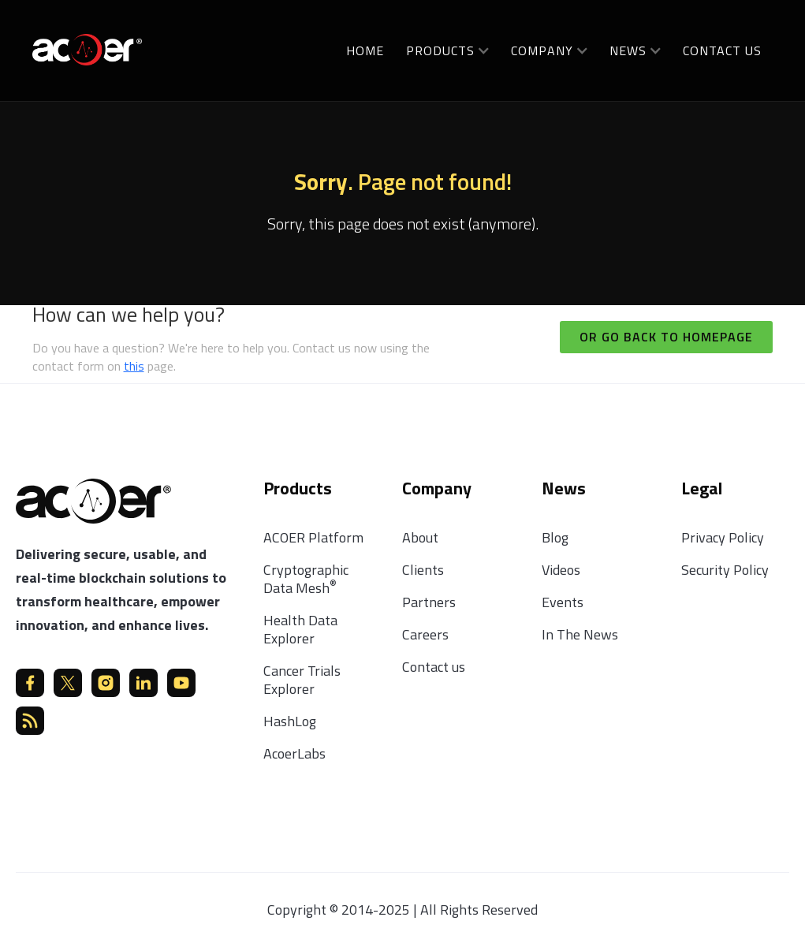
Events (562, 602)
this (134, 365)
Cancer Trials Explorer (302, 679)
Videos (561, 569)
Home (365, 50)
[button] (447, 50)
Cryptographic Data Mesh (305, 578)
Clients (423, 569)
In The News (580, 634)
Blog (555, 537)
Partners (429, 602)
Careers (425, 634)
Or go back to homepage (666, 336)
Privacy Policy (722, 537)
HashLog (289, 721)
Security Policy (725, 569)
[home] (87, 48)
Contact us (722, 50)
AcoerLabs (294, 753)
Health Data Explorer (300, 629)
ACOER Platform (313, 537)
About (420, 537)
